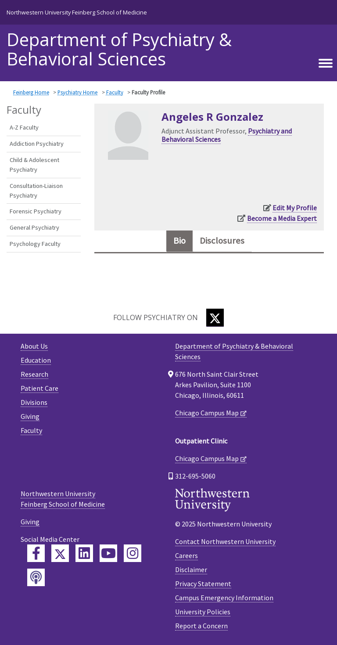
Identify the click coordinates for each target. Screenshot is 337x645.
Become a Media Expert (282, 218)
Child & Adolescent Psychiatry (34, 164)
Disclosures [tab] (222, 240)
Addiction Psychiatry (37, 144)
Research (34, 374)
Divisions (34, 402)
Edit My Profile (294, 207)
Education (36, 360)
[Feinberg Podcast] (36, 577)
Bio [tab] (179, 240)
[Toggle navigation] (326, 64)
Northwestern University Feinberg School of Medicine (77, 12)
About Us (34, 346)
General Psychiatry (34, 227)
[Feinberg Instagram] (132, 553)
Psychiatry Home (77, 92)
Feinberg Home (31, 92)
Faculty (114, 92)
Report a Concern (201, 625)
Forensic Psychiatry (35, 211)
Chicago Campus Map (207, 412)
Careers (186, 555)
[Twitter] (215, 318)
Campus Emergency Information (224, 597)
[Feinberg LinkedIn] (84, 553)
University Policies (202, 611)
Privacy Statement (203, 583)
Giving (30, 416)
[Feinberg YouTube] (108, 553)
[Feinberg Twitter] (60, 553)
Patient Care (39, 388)
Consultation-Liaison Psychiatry (36, 190)
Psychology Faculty (35, 244)
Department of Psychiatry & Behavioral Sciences (119, 49)
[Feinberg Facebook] (36, 553)
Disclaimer (191, 569)
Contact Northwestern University (225, 541)
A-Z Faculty (24, 127)
